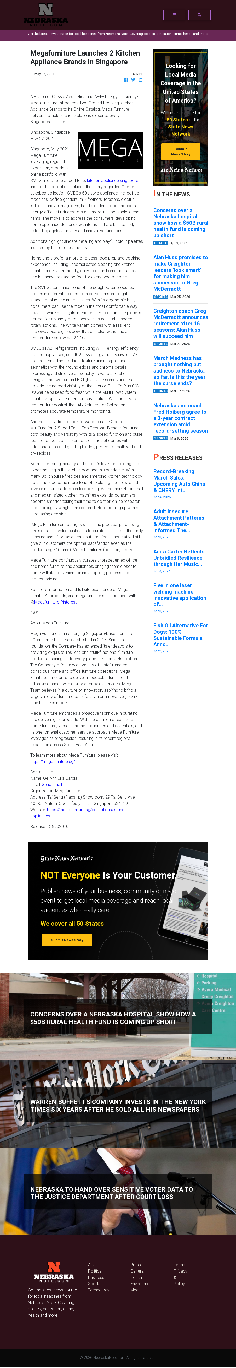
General (137, 1271)
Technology (99, 1289)
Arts (91, 1264)
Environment (141, 1283)
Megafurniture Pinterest (55, 602)
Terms (179, 1264)
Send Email (52, 784)
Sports (94, 1283)
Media (136, 1289)
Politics (94, 1271)
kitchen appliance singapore (112, 180)
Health (136, 1277)
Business (96, 1277)
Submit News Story (181, 151)
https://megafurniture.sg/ (52, 761)
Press (135, 1264)
